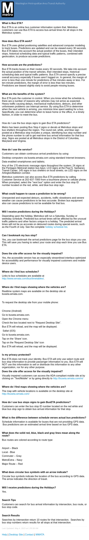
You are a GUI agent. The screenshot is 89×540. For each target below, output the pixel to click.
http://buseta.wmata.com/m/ (68, 378)
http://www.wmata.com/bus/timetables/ (23, 278)
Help (4, 534)
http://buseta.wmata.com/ (16, 394)
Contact (29, 534)
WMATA (40, 534)
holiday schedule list (56, 227)
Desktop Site (16, 534)
